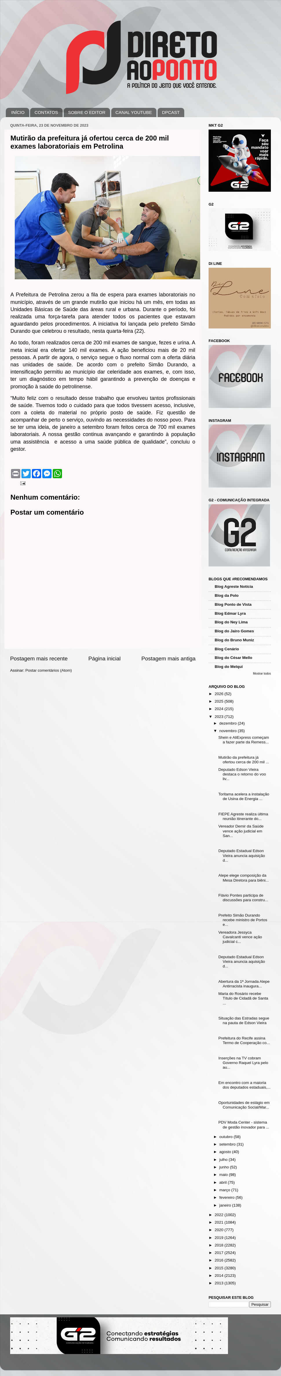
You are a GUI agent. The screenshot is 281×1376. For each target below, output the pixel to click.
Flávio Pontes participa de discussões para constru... (243, 897)
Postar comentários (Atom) (48, 670)
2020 (220, 1230)
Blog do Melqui (229, 666)
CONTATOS (46, 112)
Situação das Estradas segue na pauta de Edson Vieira (243, 1020)
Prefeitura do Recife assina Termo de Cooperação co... (244, 1040)
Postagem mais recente (38, 658)
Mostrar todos (262, 673)
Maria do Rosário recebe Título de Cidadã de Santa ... (243, 998)
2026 (220, 694)
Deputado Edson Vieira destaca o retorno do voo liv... (242, 774)
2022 (220, 1215)
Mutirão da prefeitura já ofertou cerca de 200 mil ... (243, 759)
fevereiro (227, 1197)
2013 (220, 1283)
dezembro (228, 723)
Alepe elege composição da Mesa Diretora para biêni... (243, 877)
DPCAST (171, 112)
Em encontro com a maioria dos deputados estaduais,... (244, 1085)
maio (224, 1174)
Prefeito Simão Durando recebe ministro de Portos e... (242, 920)
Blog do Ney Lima (231, 622)
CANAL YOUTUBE (134, 112)
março (225, 1190)
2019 (220, 1237)
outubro (226, 1137)
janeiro (225, 1205)
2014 (220, 1275)
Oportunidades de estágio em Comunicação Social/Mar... (244, 1104)
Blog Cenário (227, 649)
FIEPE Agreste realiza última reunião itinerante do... (243, 816)
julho (224, 1159)
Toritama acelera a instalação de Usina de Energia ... (243, 796)
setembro (228, 1144)
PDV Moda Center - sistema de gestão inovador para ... (243, 1124)
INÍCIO (18, 112)
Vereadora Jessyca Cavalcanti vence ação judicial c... (240, 937)
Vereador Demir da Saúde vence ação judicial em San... (241, 831)
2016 (220, 1260)
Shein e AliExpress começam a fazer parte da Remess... (243, 739)
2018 (220, 1245)
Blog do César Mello (233, 657)
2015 (220, 1268)
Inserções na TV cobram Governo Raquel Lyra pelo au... (243, 1063)
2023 (220, 716)
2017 (220, 1253)
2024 (220, 709)
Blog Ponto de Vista (233, 604)
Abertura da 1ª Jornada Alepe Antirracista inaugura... (244, 983)
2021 (220, 1222)
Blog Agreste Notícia (234, 586)
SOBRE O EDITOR (86, 112)
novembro (228, 731)
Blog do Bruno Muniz (234, 640)
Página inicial (104, 658)
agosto (225, 1152)
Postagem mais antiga (168, 658)
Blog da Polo (227, 595)
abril (223, 1182)
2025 (220, 701)
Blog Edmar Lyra (230, 613)
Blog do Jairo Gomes (234, 631)
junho (224, 1167)
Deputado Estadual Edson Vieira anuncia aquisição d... (241, 855)
